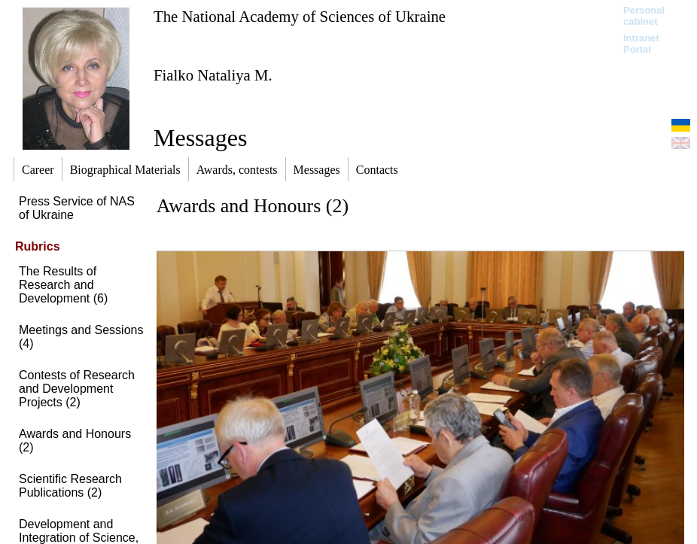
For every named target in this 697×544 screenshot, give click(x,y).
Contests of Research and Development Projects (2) (77, 389)
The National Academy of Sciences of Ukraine (300, 16)
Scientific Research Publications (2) (70, 486)
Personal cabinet (644, 16)
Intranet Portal (641, 43)
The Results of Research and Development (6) (63, 285)
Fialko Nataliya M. (213, 75)
